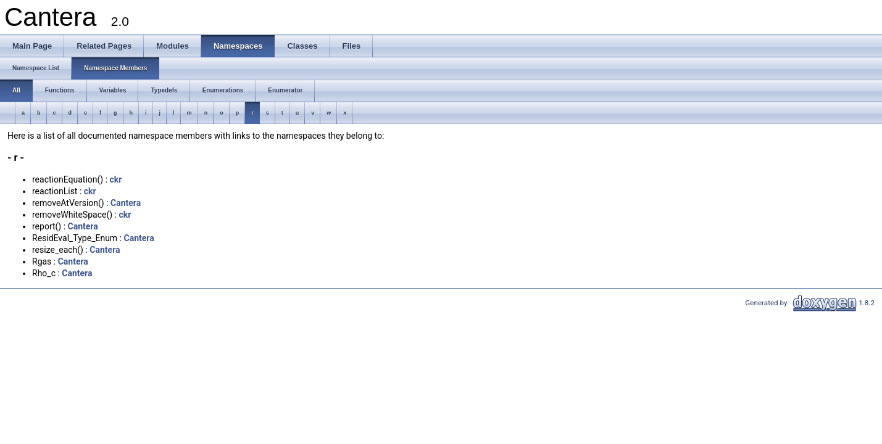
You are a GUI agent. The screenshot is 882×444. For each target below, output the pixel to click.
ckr (116, 179)
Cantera (125, 203)
